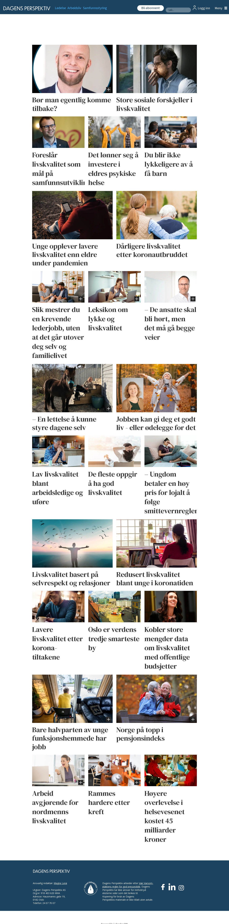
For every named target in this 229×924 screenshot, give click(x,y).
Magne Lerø (60, 883)
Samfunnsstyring (95, 8)
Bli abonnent (150, 8)
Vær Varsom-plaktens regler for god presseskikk (127, 885)
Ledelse (60, 8)
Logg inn (204, 8)
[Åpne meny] (220, 8)
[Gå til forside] (25, 8)
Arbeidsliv (74, 8)
